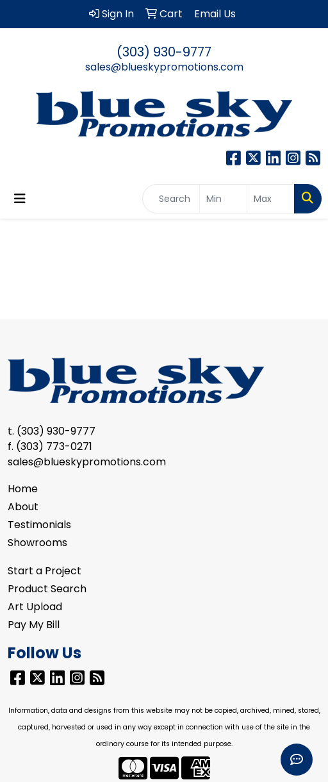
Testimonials (39, 524)
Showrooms (37, 542)
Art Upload (35, 606)
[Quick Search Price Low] (223, 198)
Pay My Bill (34, 624)
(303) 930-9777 (164, 52)
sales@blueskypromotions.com (164, 67)
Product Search (47, 588)
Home (23, 488)
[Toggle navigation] (19, 199)
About (23, 506)
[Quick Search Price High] (271, 198)
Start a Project (44, 570)
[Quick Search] (171, 198)
